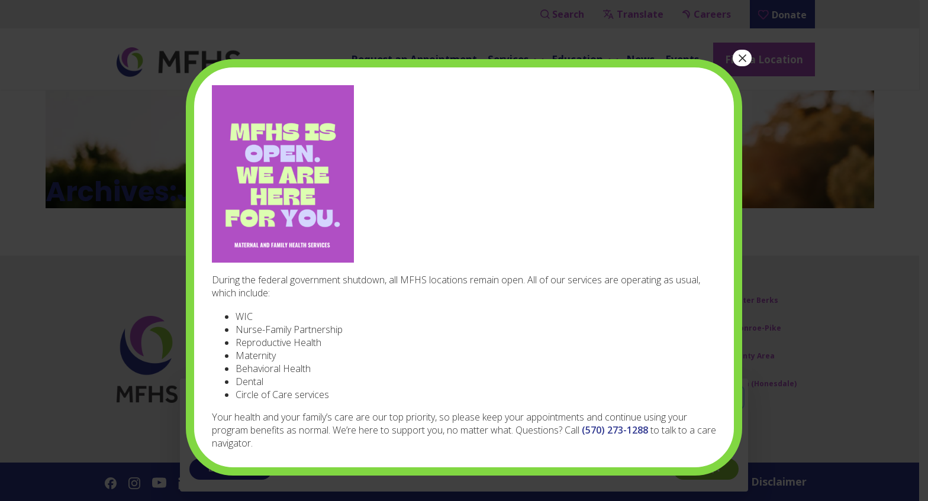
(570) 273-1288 (615, 430)
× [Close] (742, 58)
